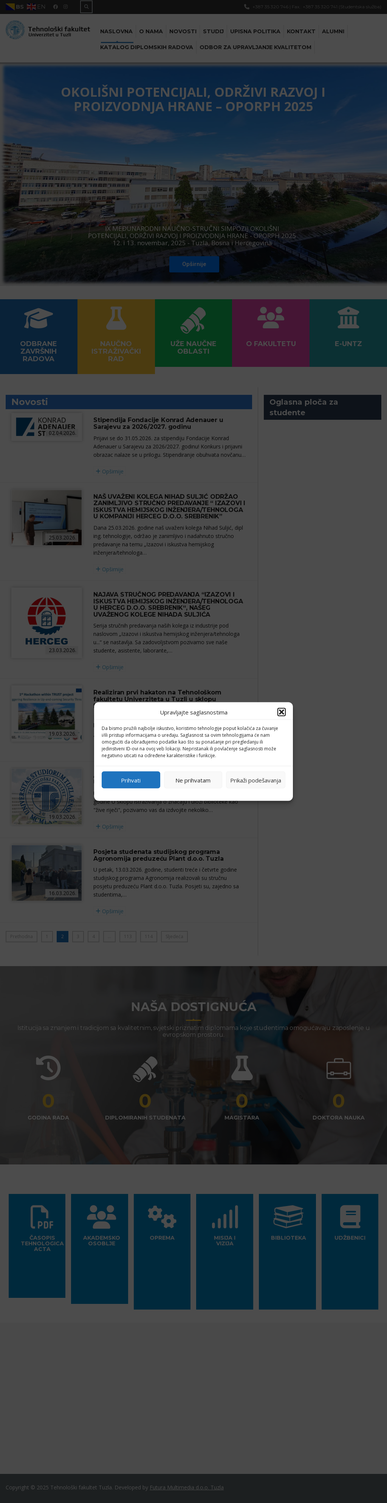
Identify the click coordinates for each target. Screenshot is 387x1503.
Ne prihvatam (193, 780)
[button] (281, 712)
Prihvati (131, 780)
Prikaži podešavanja (255, 780)
